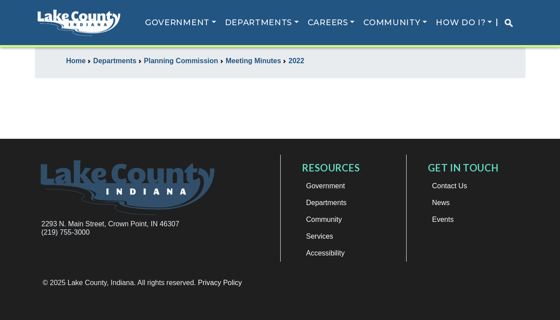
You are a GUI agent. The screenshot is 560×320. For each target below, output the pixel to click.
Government (177, 22)
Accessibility (325, 253)
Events (443, 219)
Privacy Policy (220, 282)
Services (319, 236)
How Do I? (461, 22)
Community (392, 22)
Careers (328, 22)
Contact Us (449, 186)
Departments (259, 22)
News (441, 202)
